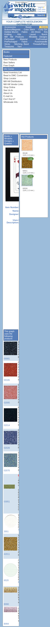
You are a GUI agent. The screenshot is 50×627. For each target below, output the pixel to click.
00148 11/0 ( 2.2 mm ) (28, 147)
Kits (46, 32)
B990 (10, 596)
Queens (8, 143)
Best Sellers (9, 62)
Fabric (25, 32)
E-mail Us (8, 96)
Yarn (19, 46)
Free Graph (8, 65)
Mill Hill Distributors (12, 81)
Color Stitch (29, 29)
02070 (10, 462)
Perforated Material (18, 39)
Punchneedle (41, 42)
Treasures (9, 46)
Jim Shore (36, 32)
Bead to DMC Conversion (15, 75)
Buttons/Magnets (12, 29)
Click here (41, 9)
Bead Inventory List (12, 72)
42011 (10, 546)
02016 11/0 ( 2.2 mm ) (29, 182)
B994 (10, 616)
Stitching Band (22, 44)
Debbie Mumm (11, 32)
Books (44, 27)
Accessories (13, 27)
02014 (10, 417)
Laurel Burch (38, 34)
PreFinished (41, 39)
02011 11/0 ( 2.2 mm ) (29, 165)
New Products (10, 59)
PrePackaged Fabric (18, 42)
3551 (10, 523)
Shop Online (9, 87)
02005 (10, 395)
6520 (10, 572)
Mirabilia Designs (38, 37)
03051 (10, 494)
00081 (10, 351)
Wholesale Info (10, 102)
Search (41, 15)
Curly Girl (42, 29)
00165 (10, 372)
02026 (10, 440)
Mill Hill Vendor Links (13, 84)
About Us (7, 93)
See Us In (8, 90)
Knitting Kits (15, 34)
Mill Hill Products (15, 37)
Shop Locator (9, 78)
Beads (32, 27)
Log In (41, 7)
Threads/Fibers (40, 44)
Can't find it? (9, 99)
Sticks (7, 44)
